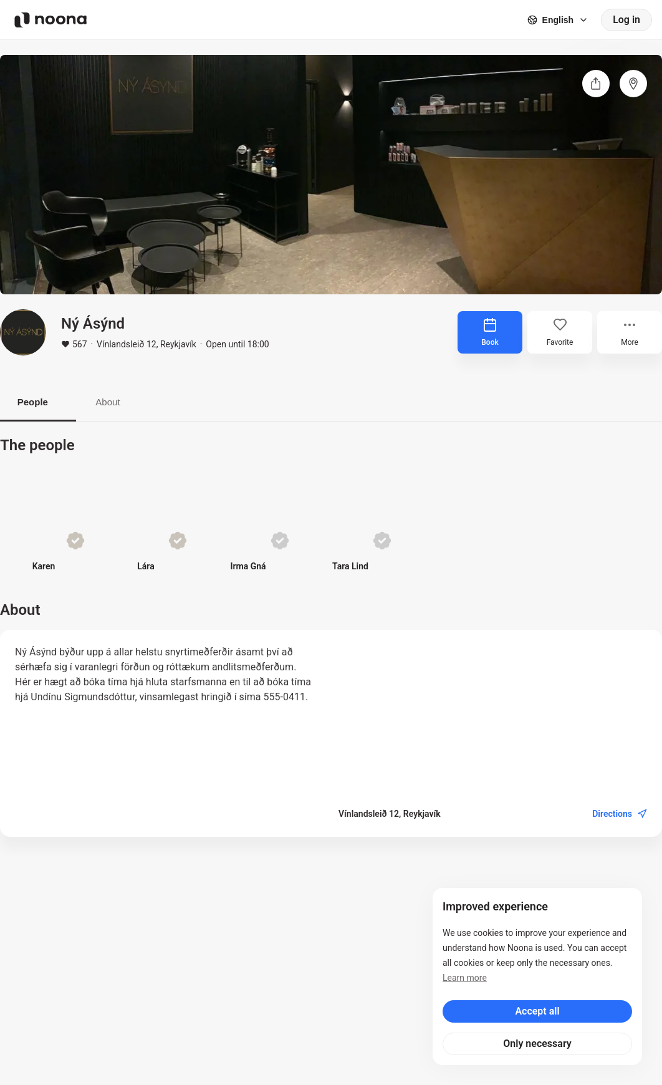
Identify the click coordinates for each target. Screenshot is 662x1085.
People (38, 402)
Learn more (465, 978)
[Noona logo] (50, 19)
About (124, 402)
